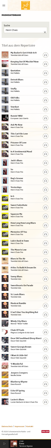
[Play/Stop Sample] (45, 55)
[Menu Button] (4, 5)
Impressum (19, 426)
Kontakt (29, 426)
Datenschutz (7, 426)
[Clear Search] (45, 32)
